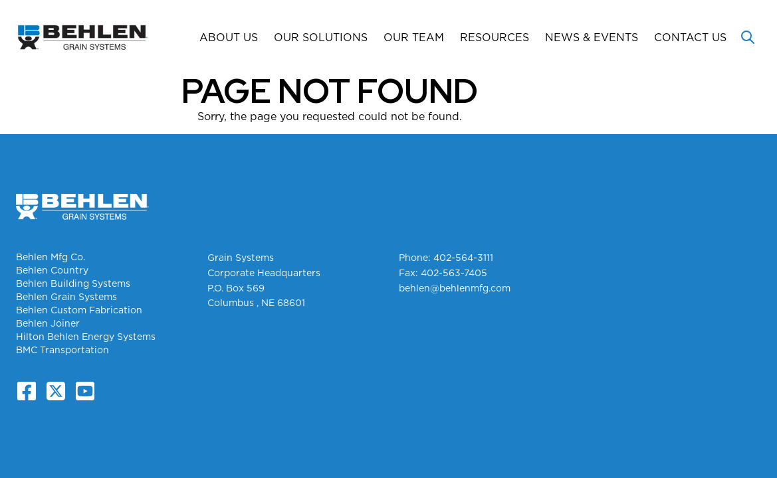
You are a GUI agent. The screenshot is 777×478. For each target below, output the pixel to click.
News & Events (591, 37)
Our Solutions (321, 37)
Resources (494, 37)
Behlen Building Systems (73, 283)
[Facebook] (26, 391)
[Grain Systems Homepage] (82, 37)
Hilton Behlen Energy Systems (86, 336)
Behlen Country (52, 270)
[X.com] (56, 391)
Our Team (414, 37)
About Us (228, 37)
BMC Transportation (62, 350)
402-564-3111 (463, 257)
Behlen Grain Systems (66, 296)
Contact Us (690, 37)
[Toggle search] (747, 37)
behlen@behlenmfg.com (454, 288)
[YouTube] (85, 391)
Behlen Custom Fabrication (79, 310)
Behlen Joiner (48, 323)
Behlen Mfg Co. (50, 257)
